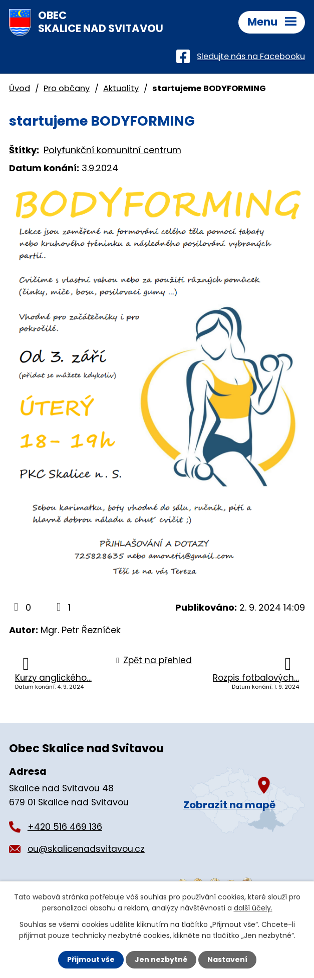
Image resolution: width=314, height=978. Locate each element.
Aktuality (121, 88)
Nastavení (227, 959)
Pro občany (67, 88)
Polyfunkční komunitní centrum (112, 150)
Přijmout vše (91, 959)
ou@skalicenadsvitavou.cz (86, 849)
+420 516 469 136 (65, 827)
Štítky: (24, 150)
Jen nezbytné (161, 959)
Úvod (19, 88)
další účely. (253, 908)
